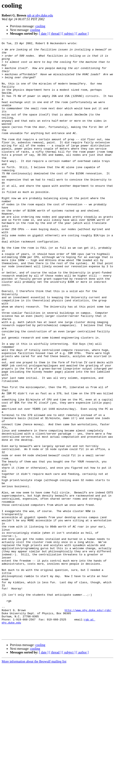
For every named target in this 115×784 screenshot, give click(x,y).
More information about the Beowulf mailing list (34, 780)
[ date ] (43, 33)
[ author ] (82, 33)
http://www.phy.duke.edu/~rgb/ (88, 724)
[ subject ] (68, 33)
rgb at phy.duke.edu (40, 15)
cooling (40, 26)
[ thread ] (55, 33)
